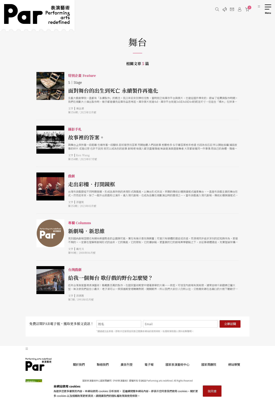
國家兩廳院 (208, 364)
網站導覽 (234, 364)
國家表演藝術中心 (177, 364)
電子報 (149, 364)
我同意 (212, 391)
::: (259, 6)
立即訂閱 (230, 324)
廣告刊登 (127, 364)
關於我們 (79, 364)
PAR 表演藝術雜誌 (39, 364)
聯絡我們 (103, 364)
